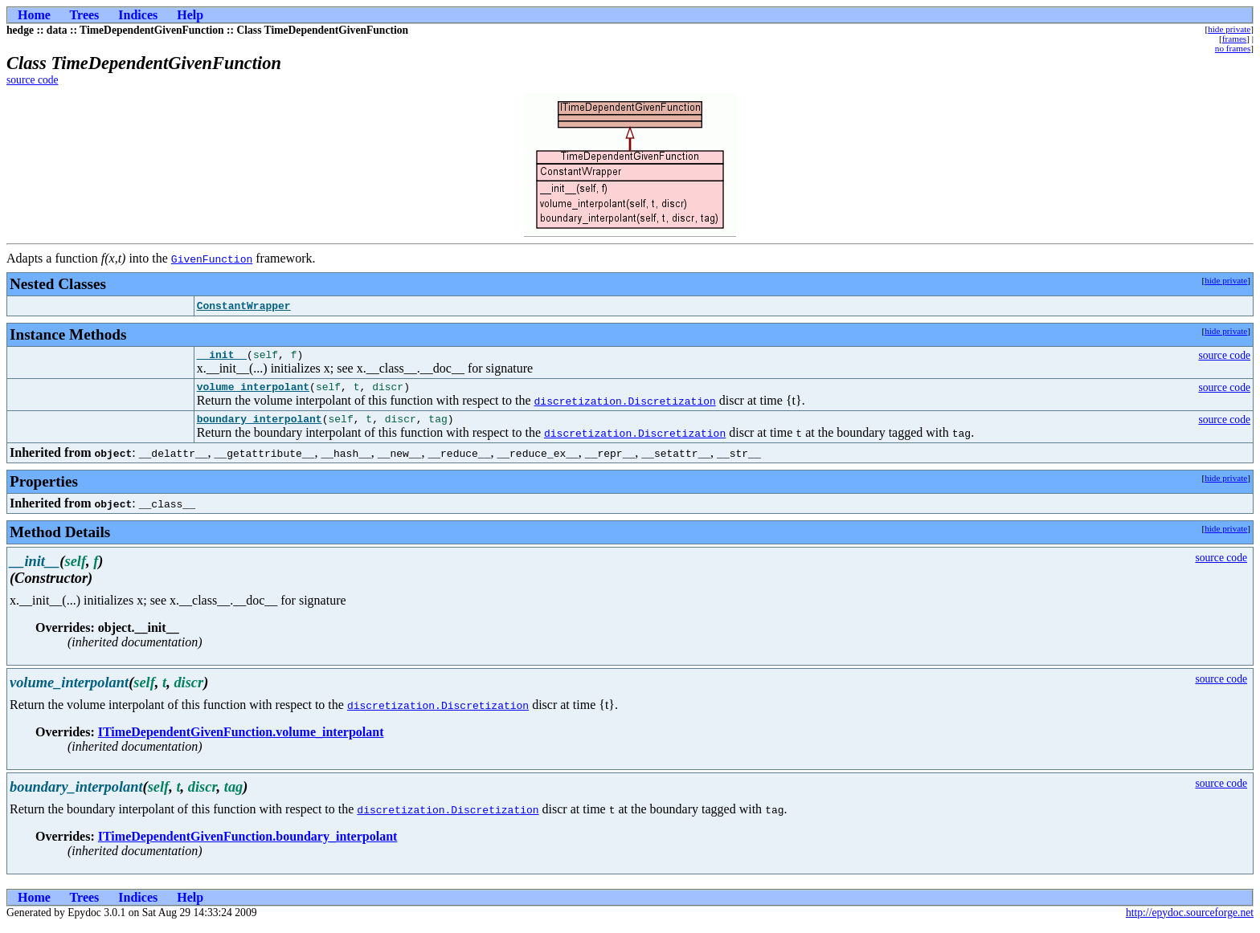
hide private (1229, 29)
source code (32, 80)
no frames (1232, 48)
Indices (138, 15)
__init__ (222, 356)
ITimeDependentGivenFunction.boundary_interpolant (248, 843)
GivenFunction (211, 258)
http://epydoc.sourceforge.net (1190, 920)
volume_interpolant (253, 391)
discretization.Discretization (625, 405)
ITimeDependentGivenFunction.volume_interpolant (241, 739)
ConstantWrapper (244, 306)
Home (34, 15)
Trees (85, 15)
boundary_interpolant (259, 425)
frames (1234, 38)
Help (190, 15)
